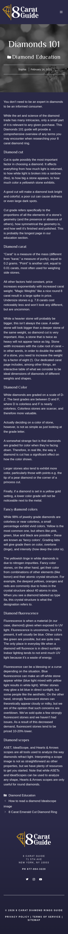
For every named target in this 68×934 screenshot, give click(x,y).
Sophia (22, 69)
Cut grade (10, 210)
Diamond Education (36, 57)
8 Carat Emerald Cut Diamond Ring (33, 812)
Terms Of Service (46, 917)
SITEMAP (34, 920)
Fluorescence (13, 621)
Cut (6, 159)
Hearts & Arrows (47, 747)
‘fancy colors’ (32, 540)
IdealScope (20, 747)
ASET (7, 747)
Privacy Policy (17, 917)
